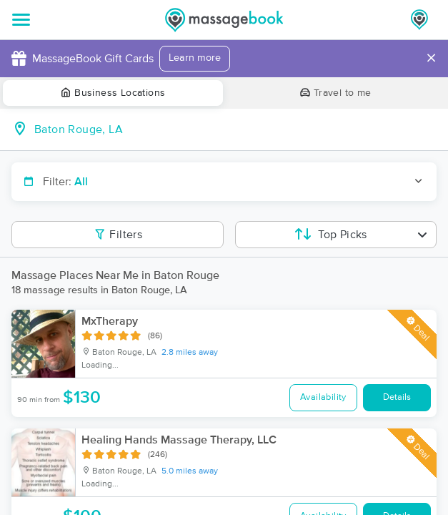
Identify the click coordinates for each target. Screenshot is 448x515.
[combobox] (235, 129)
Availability (323, 397)
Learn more (195, 58)
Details (397, 397)
